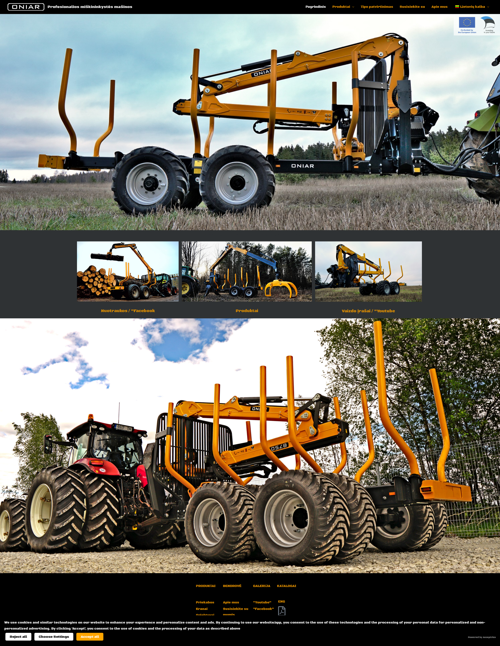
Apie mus (439, 7)
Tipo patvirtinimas (377, 7)
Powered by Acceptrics (482, 637)
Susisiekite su (412, 7)
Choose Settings (54, 637)
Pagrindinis (316, 7)
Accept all (90, 637)
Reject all (18, 637)
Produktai (341, 7)
